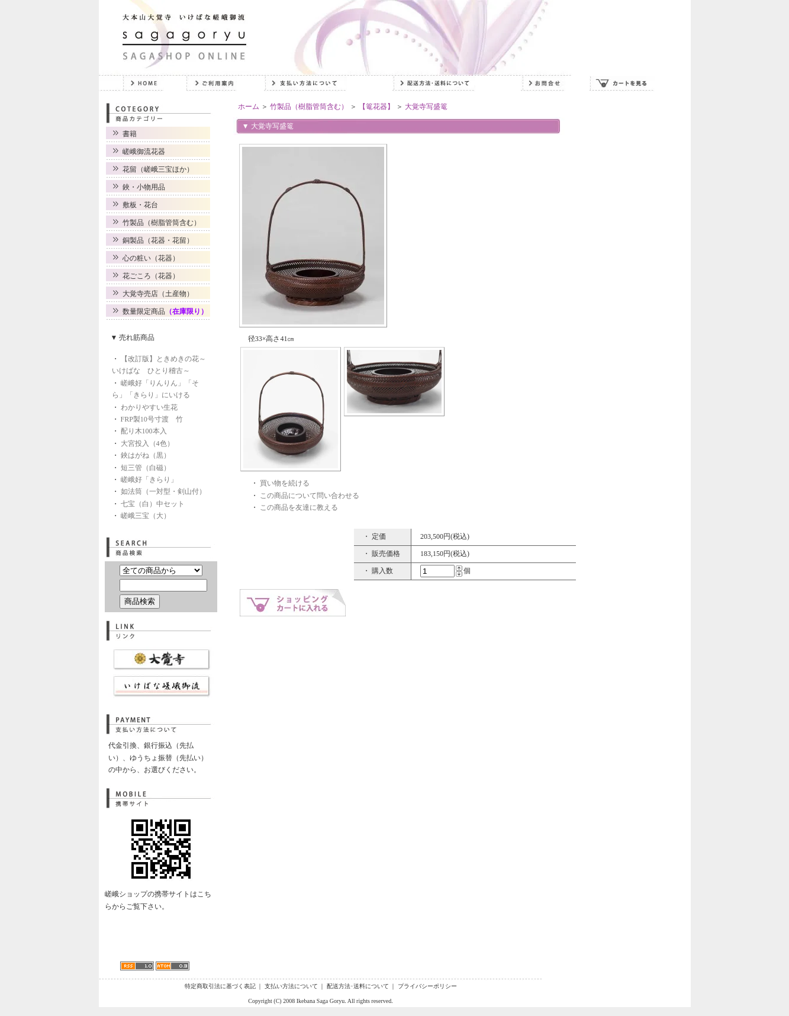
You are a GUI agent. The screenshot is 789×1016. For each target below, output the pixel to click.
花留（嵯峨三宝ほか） (158, 169)
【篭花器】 (376, 106)
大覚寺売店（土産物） (158, 294)
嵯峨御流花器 (144, 151)
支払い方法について (291, 986)
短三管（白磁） (145, 468)
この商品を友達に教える (299, 507)
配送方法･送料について (358, 986)
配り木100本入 (144, 431)
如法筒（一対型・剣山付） (163, 491)
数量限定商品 (165, 311)
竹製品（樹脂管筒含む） (162, 222)
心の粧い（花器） (151, 258)
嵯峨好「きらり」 (149, 479)
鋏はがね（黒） (145, 455)
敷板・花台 (140, 205)
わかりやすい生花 (149, 407)
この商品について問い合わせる (309, 495)
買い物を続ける (285, 483)
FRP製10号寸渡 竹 (152, 419)
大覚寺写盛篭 (426, 106)
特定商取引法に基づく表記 (220, 986)
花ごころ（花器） (151, 276)
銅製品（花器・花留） (158, 240)
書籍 (130, 134)
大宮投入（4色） (147, 443)
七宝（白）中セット (153, 504)
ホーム (248, 106)
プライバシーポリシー (427, 986)
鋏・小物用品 (144, 187)
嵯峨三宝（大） (145, 516)
